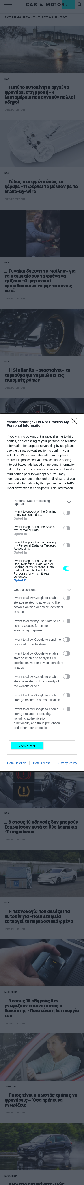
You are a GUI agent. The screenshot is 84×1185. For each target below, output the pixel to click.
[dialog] (42, 593)
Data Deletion (16, 763)
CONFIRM (27, 745)
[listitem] (42, 502)
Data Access (41, 763)
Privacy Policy (67, 763)
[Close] (75, 422)
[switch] (66, 513)
